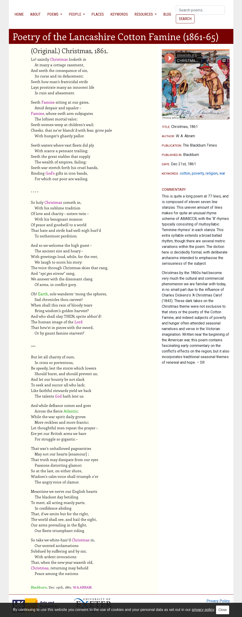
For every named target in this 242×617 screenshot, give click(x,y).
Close (222, 610)
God (58, 396)
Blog (167, 14)
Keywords (119, 14)
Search (185, 19)
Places (97, 14)
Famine (48, 102)
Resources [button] (144, 14)
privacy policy (203, 610)
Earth (43, 293)
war (222, 173)
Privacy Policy (218, 601)
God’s (50, 173)
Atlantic (70, 411)
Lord (78, 321)
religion (212, 173)
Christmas (59, 59)
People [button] (75, 14)
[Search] (200, 10)
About (35, 14)
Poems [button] (53, 14)
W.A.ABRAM (82, 587)
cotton (185, 173)
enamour (78, 453)
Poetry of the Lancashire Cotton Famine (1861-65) (116, 36)
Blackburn (39, 587)
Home (19, 14)
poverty (198, 173)
